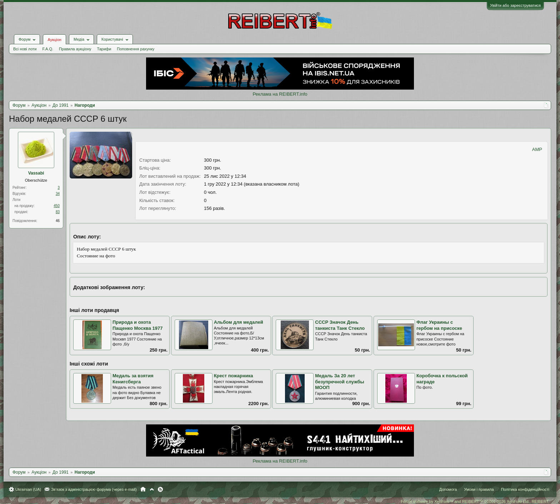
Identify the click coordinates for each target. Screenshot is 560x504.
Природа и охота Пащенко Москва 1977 (137, 325)
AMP (537, 149)
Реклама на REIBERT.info (279, 94)
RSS (160, 489)
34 (58, 194)
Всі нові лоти (24, 49)
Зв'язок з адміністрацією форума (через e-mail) (94, 489)
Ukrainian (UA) (28, 489)
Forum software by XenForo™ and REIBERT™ (475, 501)
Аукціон (54, 39)
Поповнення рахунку (135, 49)
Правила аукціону (75, 49)
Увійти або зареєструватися (515, 5)
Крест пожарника (233, 375)
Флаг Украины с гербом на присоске (439, 325)
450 (57, 206)
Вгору (151, 489)
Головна (143, 489)
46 (58, 221)
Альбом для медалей (238, 322)
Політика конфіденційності (525, 489)
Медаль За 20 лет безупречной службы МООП (339, 381)
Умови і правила (479, 489)
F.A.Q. (47, 49)
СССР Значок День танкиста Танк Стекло (340, 325)
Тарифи (104, 49)
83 (58, 212)
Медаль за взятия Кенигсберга (133, 378)
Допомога (448, 489)
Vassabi (36, 173)
